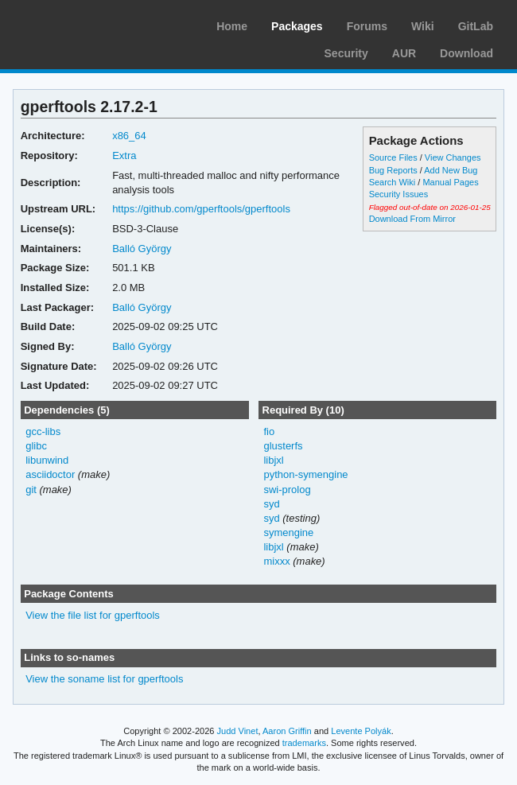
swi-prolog (286, 489)
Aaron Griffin (287, 731)
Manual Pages (450, 182)
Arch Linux (87, 24)
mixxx (276, 561)
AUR (404, 53)
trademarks (304, 743)
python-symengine (305, 474)
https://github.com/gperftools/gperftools (201, 209)
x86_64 (129, 136)
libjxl (273, 460)
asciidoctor (50, 474)
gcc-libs (42, 431)
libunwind (46, 460)
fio (268, 431)
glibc (36, 446)
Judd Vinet (237, 731)
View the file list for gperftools (92, 615)
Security (346, 53)
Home (231, 26)
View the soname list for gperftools (104, 679)
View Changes (453, 157)
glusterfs (282, 446)
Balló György (141, 249)
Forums (367, 26)
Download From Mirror (412, 218)
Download (466, 53)
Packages (297, 26)
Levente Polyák (361, 731)
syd (271, 504)
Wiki (422, 26)
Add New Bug (450, 170)
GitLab (475, 26)
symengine (288, 532)
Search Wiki (392, 182)
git (31, 489)
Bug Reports (393, 170)
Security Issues (398, 194)
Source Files (393, 157)
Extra (124, 155)
